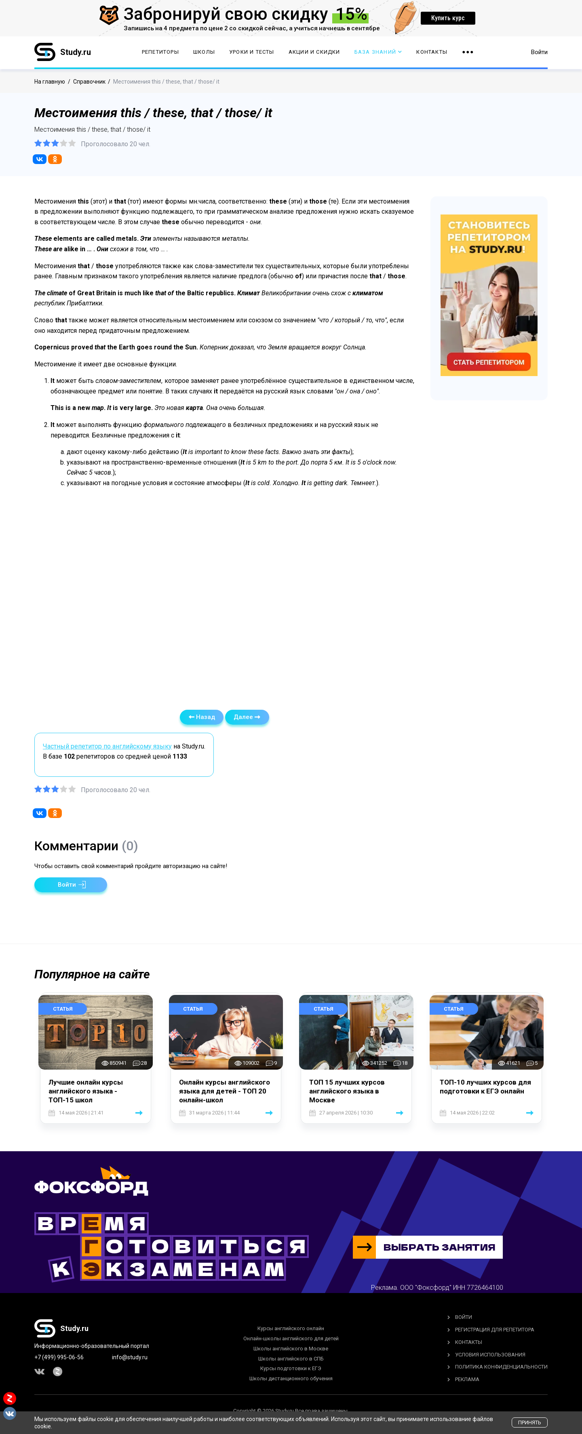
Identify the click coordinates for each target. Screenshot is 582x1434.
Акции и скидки (314, 53)
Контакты (431, 53)
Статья (63, 1009)
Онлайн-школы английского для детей (291, 1338)
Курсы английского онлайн (290, 1328)
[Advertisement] (224, 595)
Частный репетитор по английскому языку (107, 746)
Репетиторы (160, 53)
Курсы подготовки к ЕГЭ (290, 1368)
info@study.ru (130, 1357)
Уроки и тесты (251, 53)
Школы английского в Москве (290, 1349)
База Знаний (378, 53)
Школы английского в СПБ (291, 1359)
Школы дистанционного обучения (291, 1378)
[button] (70, 884)
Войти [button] (539, 52)
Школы (204, 53)
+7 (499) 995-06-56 (59, 1357)
